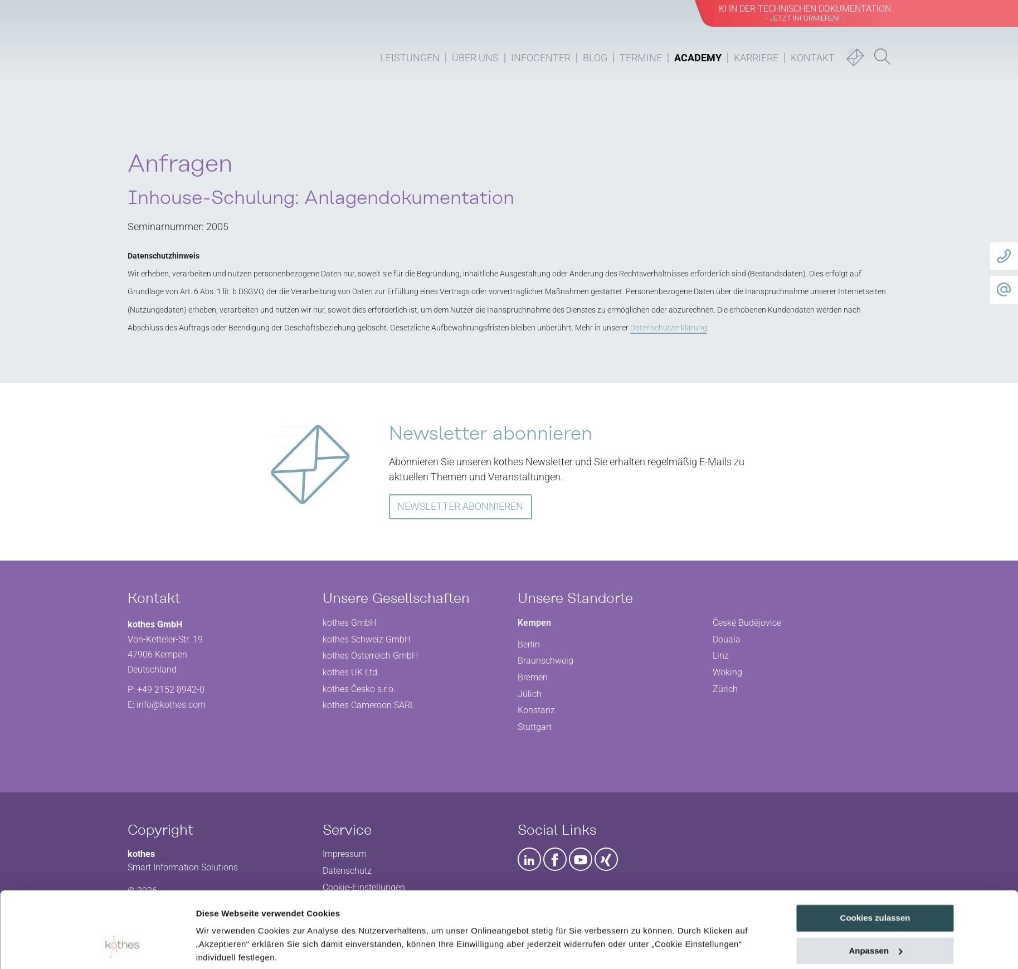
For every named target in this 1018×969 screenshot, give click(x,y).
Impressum (315, 916)
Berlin (529, 644)
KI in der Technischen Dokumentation (805, 12)
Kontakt (813, 58)
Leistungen (410, 58)
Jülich (530, 694)
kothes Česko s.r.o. (359, 689)
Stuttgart (535, 727)
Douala (727, 639)
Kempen (534, 622)
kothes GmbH (349, 622)
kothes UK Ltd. (351, 672)
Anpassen (875, 883)
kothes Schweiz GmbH (367, 639)
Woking (727, 672)
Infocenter (541, 58)
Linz (721, 655)
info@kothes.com (171, 704)
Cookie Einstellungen (239, 947)
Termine (641, 58)
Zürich (725, 689)
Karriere (756, 58)
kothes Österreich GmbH (370, 655)
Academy (698, 58)
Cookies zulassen (875, 850)
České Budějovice (747, 622)
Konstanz (536, 710)
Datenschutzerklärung (243, 916)
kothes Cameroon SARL (369, 705)
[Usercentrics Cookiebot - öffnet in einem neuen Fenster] (122, 947)
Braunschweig (545, 660)
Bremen (533, 677)
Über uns (475, 58)
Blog (595, 58)
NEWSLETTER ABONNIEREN (460, 506)
